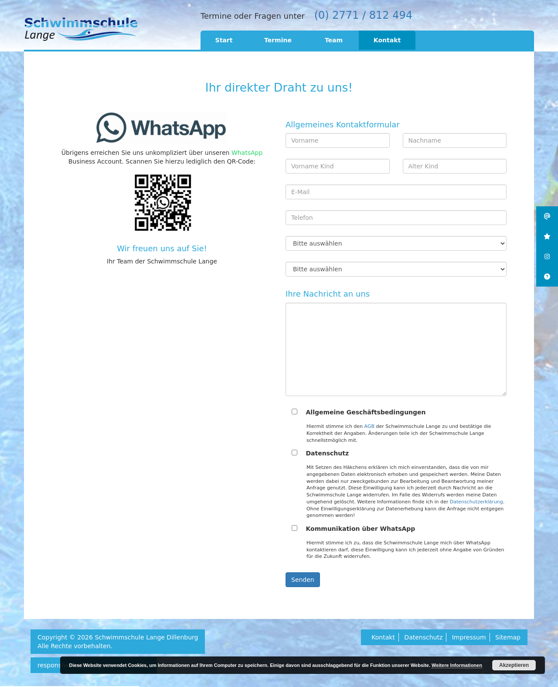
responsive (54, 665)
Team (334, 40)
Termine (278, 40)
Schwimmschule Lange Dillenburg (146, 637)
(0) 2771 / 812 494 (363, 15)
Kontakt (387, 40)
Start (224, 40)
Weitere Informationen (457, 665)
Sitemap (508, 637)
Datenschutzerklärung (476, 502)
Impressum (469, 637)
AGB (369, 426)
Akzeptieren (514, 665)
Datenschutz (423, 637)
